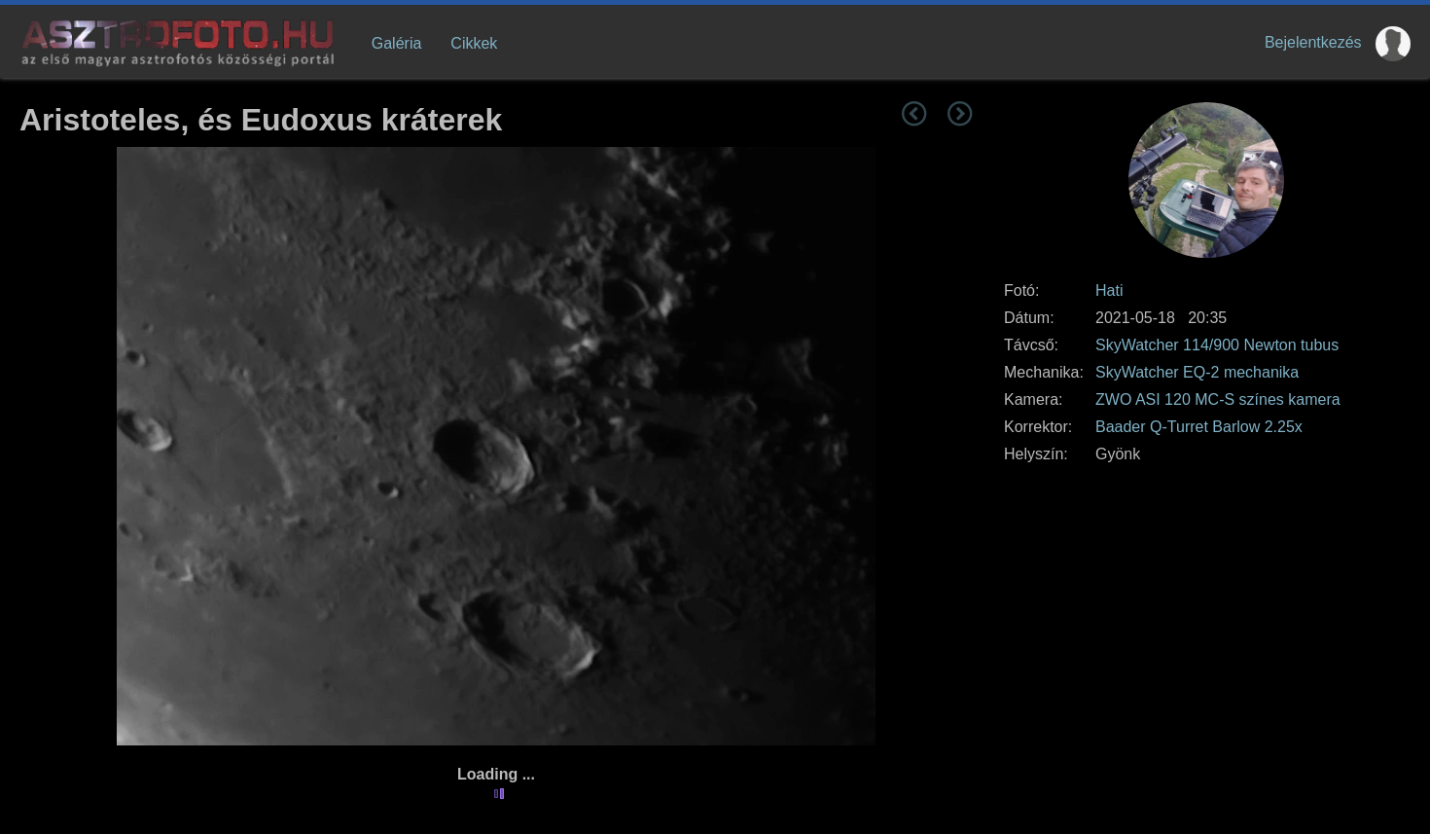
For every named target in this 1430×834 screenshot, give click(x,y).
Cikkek (473, 43)
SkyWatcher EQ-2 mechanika (1197, 372)
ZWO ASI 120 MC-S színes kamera (1218, 399)
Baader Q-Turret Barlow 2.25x (1199, 426)
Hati (1109, 290)
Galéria (397, 43)
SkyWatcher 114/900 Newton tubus (1217, 345)
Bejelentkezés (1313, 42)
